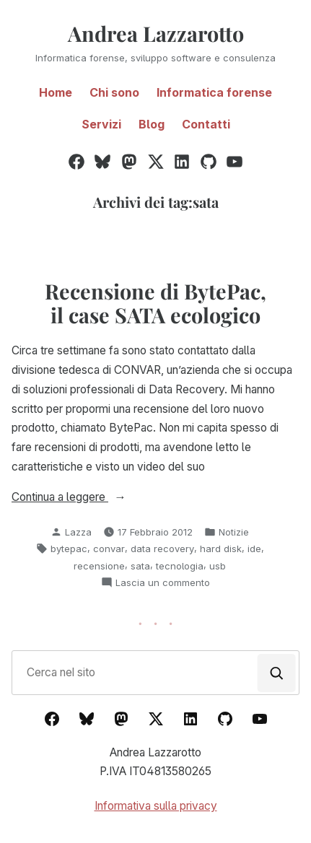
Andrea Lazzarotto (156, 33)
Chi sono (114, 92)
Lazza (78, 532)
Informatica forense (214, 92)
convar (109, 548)
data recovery (162, 548)
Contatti (206, 124)
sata (140, 566)
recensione (99, 566)
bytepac (69, 548)
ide (254, 548)
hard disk (221, 548)
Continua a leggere (92, 497)
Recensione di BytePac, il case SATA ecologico (155, 302)
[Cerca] (277, 673)
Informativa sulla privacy (156, 806)
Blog (152, 124)
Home (55, 92)
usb (217, 566)
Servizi (101, 124)
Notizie (234, 532)
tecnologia (179, 566)
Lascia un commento (162, 582)
